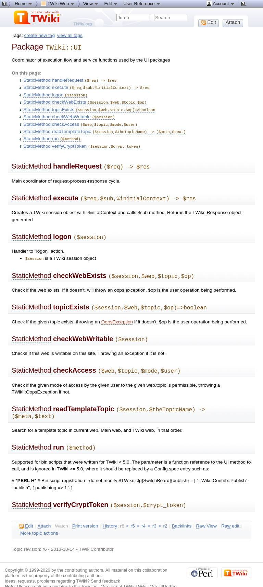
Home (24, 3)
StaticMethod (31, 161)
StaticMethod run (51, 134)
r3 (154, 514)
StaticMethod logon (55, 93)
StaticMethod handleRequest (69, 79)
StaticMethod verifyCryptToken (81, 142)
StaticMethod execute (86, 86)
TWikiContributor (96, 537)
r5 (132, 514)
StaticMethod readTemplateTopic (104, 128)
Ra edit (230, 514)
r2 (165, 514)
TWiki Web (58, 3)
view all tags (70, 35)
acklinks (182, 514)
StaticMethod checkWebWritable (69, 114)
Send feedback (105, 569)
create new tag (39, 35)
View (91, 3)
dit (26, 514)
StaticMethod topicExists (89, 107)
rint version (85, 514)
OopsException (117, 313)
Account (220, 3)
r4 (143, 514)
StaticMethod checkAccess (80, 121)
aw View (206, 514)
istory (110, 514)
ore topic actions (39, 521)
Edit (111, 3)
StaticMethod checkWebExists (85, 100)
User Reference (142, 3)
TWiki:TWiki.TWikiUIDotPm (149, 574)
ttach (44, 514)
